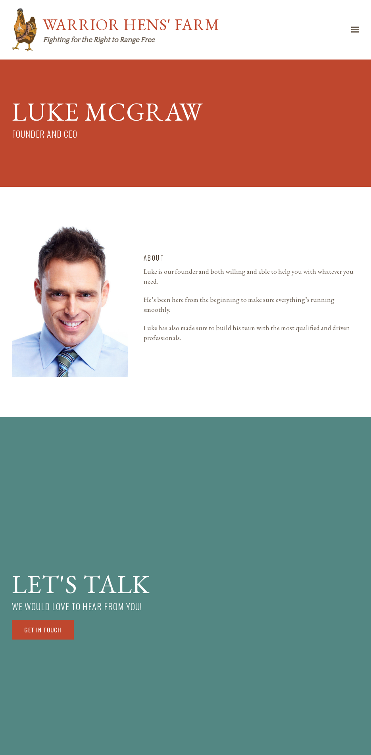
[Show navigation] (353, 30)
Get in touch (43, 629)
